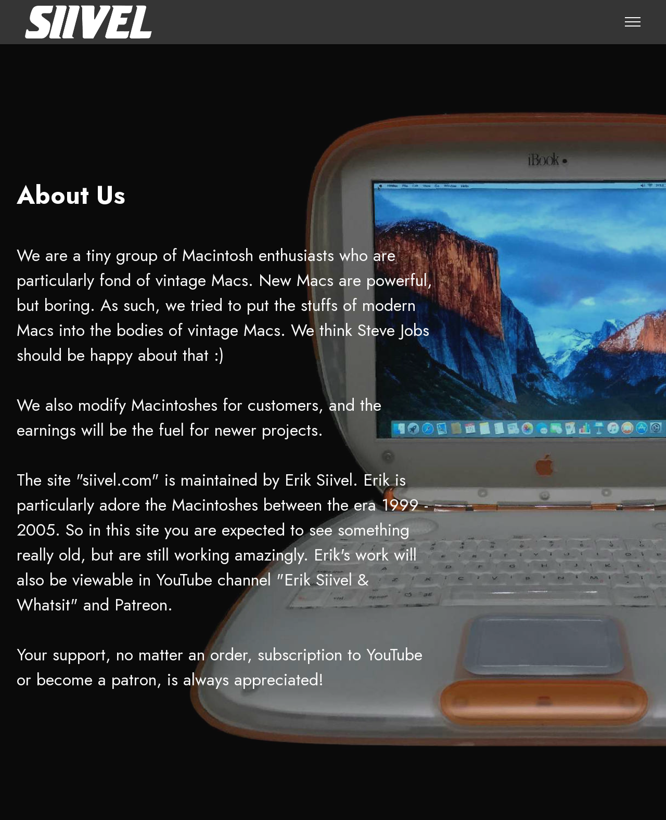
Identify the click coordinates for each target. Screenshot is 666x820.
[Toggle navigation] (633, 22)
